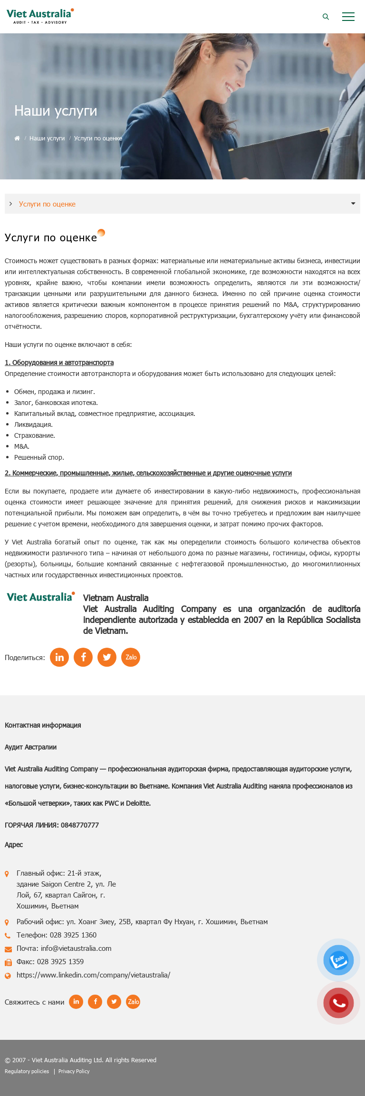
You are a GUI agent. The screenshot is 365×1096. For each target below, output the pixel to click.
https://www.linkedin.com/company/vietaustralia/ (94, 974)
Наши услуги (47, 138)
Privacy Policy (73, 1071)
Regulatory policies (27, 1071)
